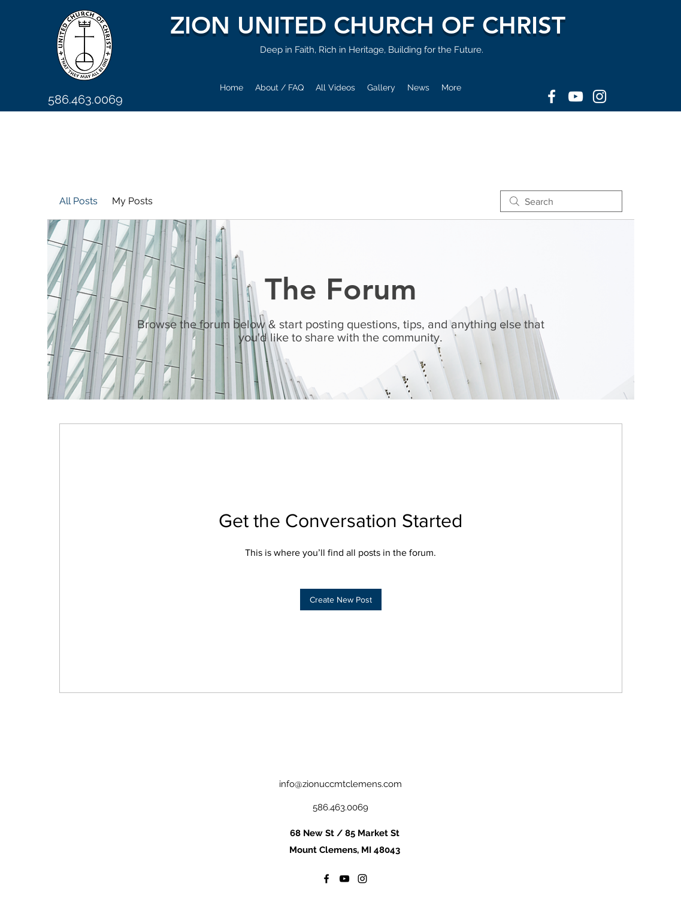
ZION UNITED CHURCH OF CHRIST (367, 25)
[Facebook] (552, 96)
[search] (561, 201)
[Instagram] (600, 96)
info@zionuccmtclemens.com (340, 784)
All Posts (78, 201)
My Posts (132, 201)
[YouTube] (576, 96)
